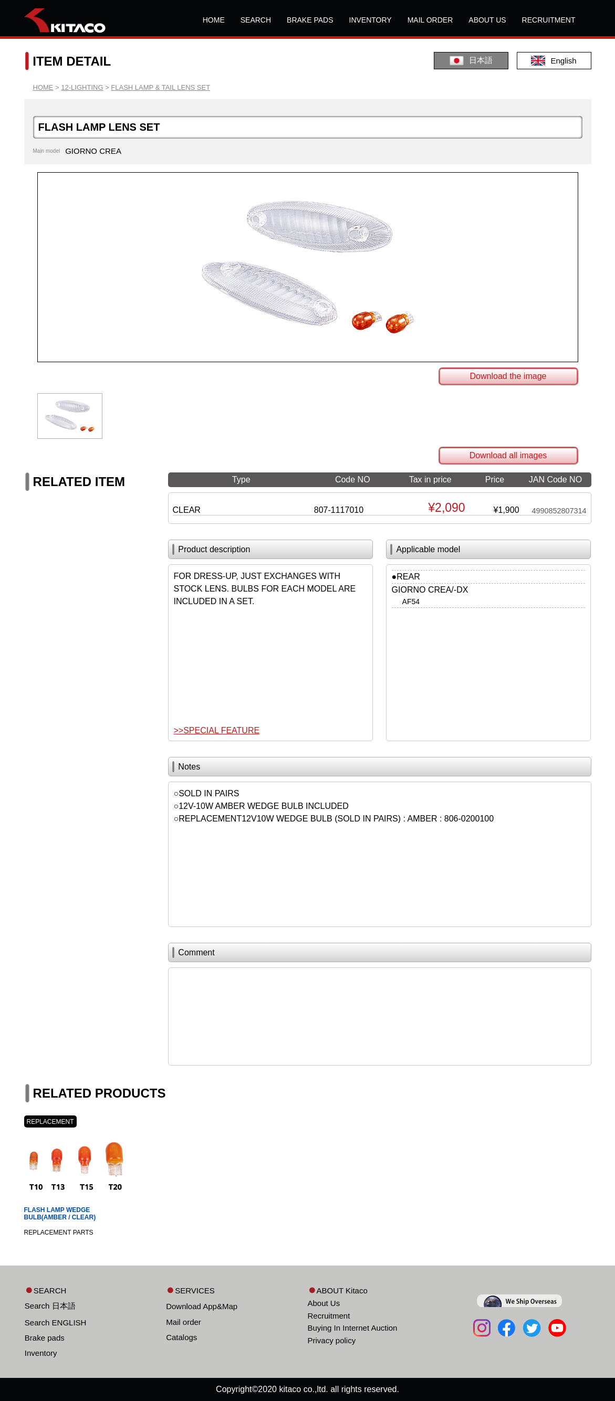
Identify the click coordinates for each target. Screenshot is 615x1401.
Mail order (183, 1322)
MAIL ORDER (430, 20)
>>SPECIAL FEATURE (217, 730)
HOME (214, 20)
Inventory (41, 1353)
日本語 (471, 61)
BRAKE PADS (310, 20)
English (553, 61)
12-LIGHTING (82, 87)
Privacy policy (332, 1340)
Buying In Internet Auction (353, 1327)
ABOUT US (487, 20)
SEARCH (256, 20)
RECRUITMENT (549, 20)
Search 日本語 (50, 1305)
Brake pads (45, 1337)
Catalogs (181, 1337)
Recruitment (329, 1315)
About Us (324, 1303)
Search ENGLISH (56, 1322)
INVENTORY (370, 20)
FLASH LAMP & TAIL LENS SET (160, 87)
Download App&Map (201, 1306)
